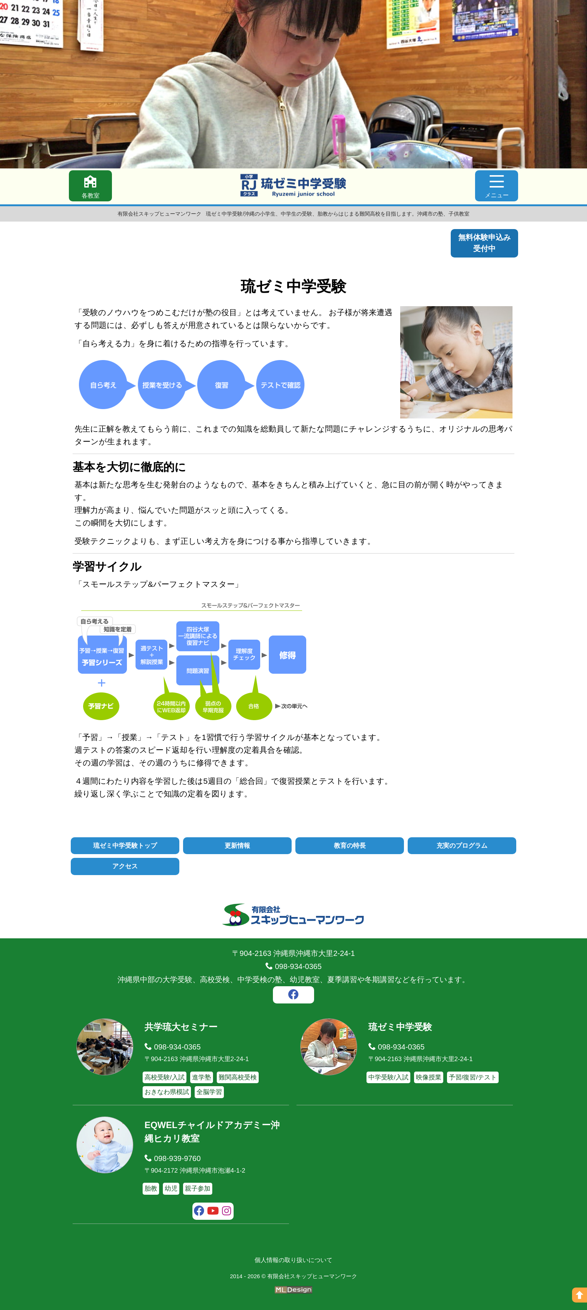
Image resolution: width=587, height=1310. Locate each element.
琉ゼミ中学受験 (400, 1027)
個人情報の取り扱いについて (293, 1260)
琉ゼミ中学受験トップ (125, 845)
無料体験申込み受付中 (484, 243)
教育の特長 (350, 845)
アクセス (125, 866)
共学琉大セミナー (181, 1027)
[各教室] (90, 186)
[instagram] (227, 1212)
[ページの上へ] (579, 1295)
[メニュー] (496, 186)
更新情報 (237, 845)
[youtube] (213, 1212)
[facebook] (293, 995)
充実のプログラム (462, 845)
